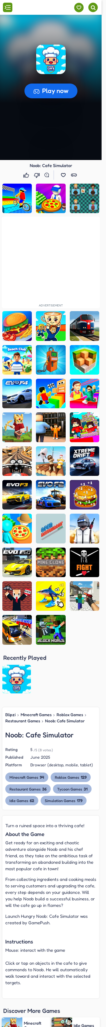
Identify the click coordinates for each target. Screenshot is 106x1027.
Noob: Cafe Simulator (65, 673)
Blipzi (10, 667)
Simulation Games (63, 753)
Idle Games (21, 753)
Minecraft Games (36, 667)
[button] (51, 59)
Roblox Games (70, 667)
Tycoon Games (72, 741)
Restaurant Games (22, 673)
